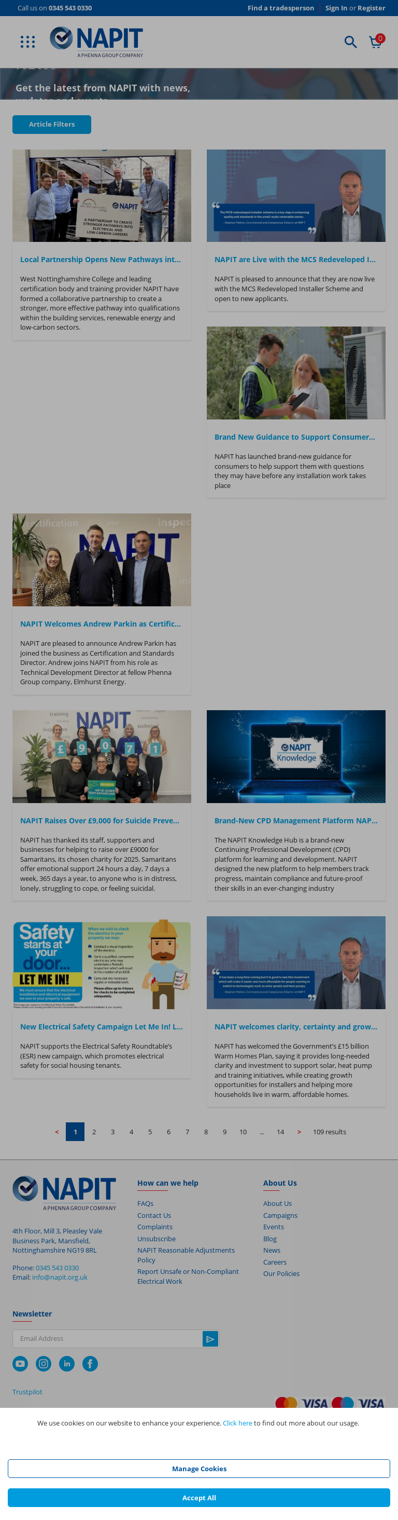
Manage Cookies (199, 1468)
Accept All (199, 1497)
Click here (237, 1423)
